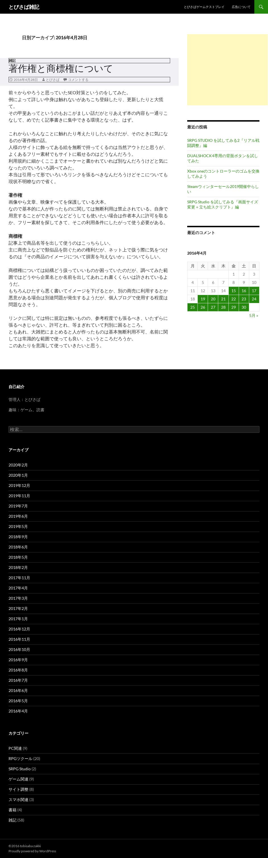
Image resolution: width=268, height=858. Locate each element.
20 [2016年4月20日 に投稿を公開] (213, 298)
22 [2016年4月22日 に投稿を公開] (233, 298)
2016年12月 (19, 628)
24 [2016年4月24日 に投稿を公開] (254, 298)
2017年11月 (19, 577)
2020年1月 (18, 475)
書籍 (13, 809)
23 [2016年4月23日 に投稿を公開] (244, 298)
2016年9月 (18, 659)
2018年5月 (18, 557)
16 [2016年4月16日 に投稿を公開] (244, 290)
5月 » (253, 315)
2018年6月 (18, 546)
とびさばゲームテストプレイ (204, 7)
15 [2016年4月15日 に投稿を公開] (233, 290)
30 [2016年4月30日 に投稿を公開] (244, 307)
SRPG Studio (20, 768)
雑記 (12, 60)
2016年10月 (19, 649)
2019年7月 (18, 505)
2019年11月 (19, 495)
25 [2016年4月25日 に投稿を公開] (192, 307)
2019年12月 (19, 485)
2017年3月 (18, 598)
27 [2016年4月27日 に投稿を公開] (213, 307)
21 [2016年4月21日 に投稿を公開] (223, 298)
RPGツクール (20, 758)
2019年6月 (18, 516)
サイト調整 (18, 789)
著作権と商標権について (61, 68)
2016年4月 (18, 710)
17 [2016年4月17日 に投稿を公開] (254, 290)
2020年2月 (18, 464)
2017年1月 (18, 618)
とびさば (52, 79)
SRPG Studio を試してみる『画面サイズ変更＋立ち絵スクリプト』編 (222, 204)
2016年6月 (18, 690)
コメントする (78, 79)
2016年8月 (18, 669)
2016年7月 (18, 680)
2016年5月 (18, 700)
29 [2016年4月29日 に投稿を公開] (233, 307)
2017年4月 (18, 587)
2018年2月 (18, 567)
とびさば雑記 (24, 7)
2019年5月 (18, 526)
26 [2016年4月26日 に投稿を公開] (203, 307)
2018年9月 (18, 536)
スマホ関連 (18, 799)
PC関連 (15, 748)
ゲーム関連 (18, 779)
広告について (241, 7)
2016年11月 (19, 639)
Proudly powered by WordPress (32, 851)
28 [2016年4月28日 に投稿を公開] (223, 307)
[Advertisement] (227, 69)
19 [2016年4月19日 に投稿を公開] (203, 298)
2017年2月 (18, 608)
